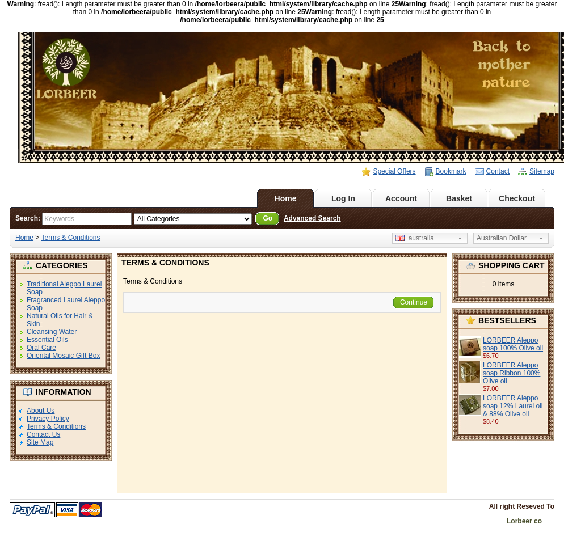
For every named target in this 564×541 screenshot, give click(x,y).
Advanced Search (312, 218)
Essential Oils (47, 340)
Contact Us (43, 434)
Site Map (40, 442)
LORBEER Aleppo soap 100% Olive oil (513, 344)
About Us (40, 411)
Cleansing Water (52, 332)
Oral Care (41, 348)
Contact (498, 171)
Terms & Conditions (70, 238)
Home (286, 198)
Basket (459, 198)
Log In (343, 198)
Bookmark (451, 171)
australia (414, 238)
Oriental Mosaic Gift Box (63, 356)
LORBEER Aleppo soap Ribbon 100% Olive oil (511, 373)
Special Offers (394, 171)
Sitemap (541, 171)
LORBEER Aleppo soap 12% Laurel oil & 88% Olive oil (512, 406)
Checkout (517, 198)
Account (401, 198)
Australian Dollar (502, 238)
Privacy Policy (48, 418)
